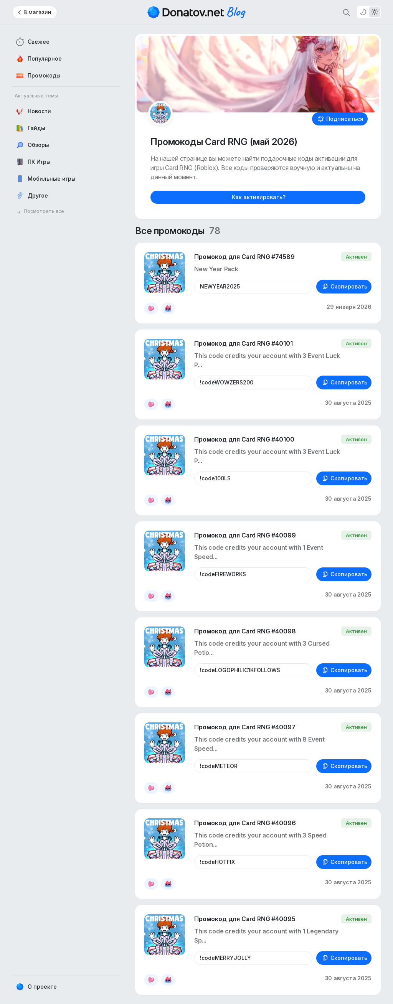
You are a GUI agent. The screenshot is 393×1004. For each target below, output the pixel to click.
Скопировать (344, 286)
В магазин (37, 12)
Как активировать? (259, 197)
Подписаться (340, 118)
